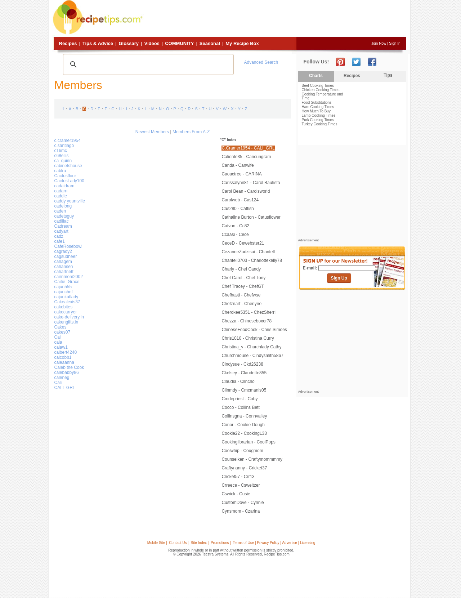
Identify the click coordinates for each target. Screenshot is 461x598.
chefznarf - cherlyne (241, 303)
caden (60, 211)
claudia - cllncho (237, 381)
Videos (151, 43)
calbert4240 (65, 352)
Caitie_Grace (67, 281)
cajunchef (63, 291)
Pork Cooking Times (318, 120)
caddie (60, 195)
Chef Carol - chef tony (243, 277)
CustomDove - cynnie (242, 502)
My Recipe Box (242, 43)
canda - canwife (237, 165)
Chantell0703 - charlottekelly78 (251, 260)
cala (58, 342)
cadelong (63, 206)
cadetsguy (64, 216)
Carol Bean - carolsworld (245, 191)
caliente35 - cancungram (246, 156)
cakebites (63, 306)
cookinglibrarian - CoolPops (248, 442)
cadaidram (64, 185)
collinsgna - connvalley (244, 416)
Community (179, 43)
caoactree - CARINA (241, 174)
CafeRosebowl (68, 246)
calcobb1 (63, 357)
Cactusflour (65, 175)
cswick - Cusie (235, 493)
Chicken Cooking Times (321, 90)
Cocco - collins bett (240, 407)
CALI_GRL (64, 387)
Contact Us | (179, 543)
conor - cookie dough (242, 424)
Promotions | (221, 543)
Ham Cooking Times (318, 107)
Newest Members (152, 131)
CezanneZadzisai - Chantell (247, 251)
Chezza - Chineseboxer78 (246, 320)
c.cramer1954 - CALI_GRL (247, 148)
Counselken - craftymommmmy (251, 459)
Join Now (378, 43)
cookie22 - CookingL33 (244, 433)
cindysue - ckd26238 (242, 364)
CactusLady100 (69, 180)
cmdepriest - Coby (239, 398)
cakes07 (62, 332)
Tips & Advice (97, 43)
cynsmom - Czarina (240, 511)
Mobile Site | (157, 543)
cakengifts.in (66, 322)
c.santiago (64, 145)
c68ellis (61, 155)
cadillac (61, 221)
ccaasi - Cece (235, 234)
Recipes (68, 43)
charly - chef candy (241, 269)
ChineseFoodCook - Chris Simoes (254, 329)
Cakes (60, 327)
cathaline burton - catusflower (250, 217)
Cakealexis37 (67, 301)
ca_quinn (63, 160)
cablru (60, 170)
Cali (58, 382)
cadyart (61, 231)
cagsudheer (65, 256)
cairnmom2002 (68, 276)
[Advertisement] (275, 19)
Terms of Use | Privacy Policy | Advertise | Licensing (274, 543)
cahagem (63, 261)
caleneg (62, 377)
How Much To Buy (316, 111)
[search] (147, 64)
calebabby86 (66, 372)
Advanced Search (261, 62)
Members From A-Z (191, 131)
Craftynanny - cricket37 (244, 467)
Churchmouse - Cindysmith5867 (252, 355)
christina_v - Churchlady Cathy (251, 346)
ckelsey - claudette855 (244, 372)
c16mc (60, 150)
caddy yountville (69, 201)
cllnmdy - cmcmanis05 (243, 390)
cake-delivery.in (69, 317)
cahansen (63, 266)
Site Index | (200, 543)
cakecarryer (65, 311)
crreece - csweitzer (240, 485)
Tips (388, 75)
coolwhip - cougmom (242, 450)
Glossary (128, 43)
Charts (316, 75)
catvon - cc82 (235, 225)
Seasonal (210, 43)
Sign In (394, 43)
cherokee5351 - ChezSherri (248, 312)
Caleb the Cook (69, 367)
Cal (57, 337)
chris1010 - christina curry (247, 338)
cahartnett (63, 271)
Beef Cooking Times (318, 86)
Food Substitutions (317, 102)
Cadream (63, 226)
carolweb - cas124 (240, 199)
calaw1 (61, 347)
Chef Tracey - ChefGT (242, 286)
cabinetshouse (68, 165)
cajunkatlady (66, 296)
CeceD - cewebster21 (242, 243)
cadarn (61, 190)
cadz (58, 236)
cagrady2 (63, 251)
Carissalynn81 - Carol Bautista (250, 182)
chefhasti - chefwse (240, 295)
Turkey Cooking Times (319, 124)
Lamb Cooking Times (319, 115)
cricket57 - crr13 (237, 476)
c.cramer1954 (67, 140)
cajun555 (63, 286)
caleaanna (64, 362)
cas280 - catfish (237, 208)
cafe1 (59, 241)
